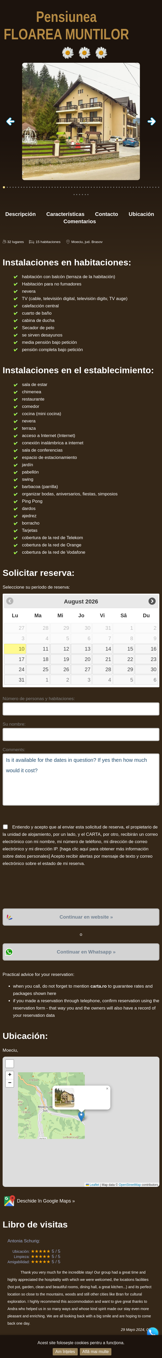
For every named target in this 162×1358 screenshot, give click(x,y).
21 (108, 659)
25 (46, 669)
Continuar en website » (86, 917)
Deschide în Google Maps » (39, 1201)
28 (108, 669)
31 (22, 680)
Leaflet (92, 1185)
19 (66, 659)
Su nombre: (14, 724)
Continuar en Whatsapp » (86, 952)
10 (22, 649)
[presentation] (42, 888)
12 (66, 649)
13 (88, 649)
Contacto (106, 214)
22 (130, 659)
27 (88, 669)
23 (154, 659)
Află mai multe (95, 1351)
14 (108, 649)
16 (154, 649)
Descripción (20, 214)
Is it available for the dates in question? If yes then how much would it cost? (81, 779)
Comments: (14, 749)
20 (88, 659)
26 (66, 669)
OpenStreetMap (130, 1185)
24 (22, 669)
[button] (81, 1116)
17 (22, 659)
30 (154, 669)
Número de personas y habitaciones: (39, 698)
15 (130, 649)
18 (46, 659)
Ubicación (141, 214)
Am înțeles (65, 1351)
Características (65, 214)
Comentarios (79, 221)
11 (46, 649)
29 (130, 669)
